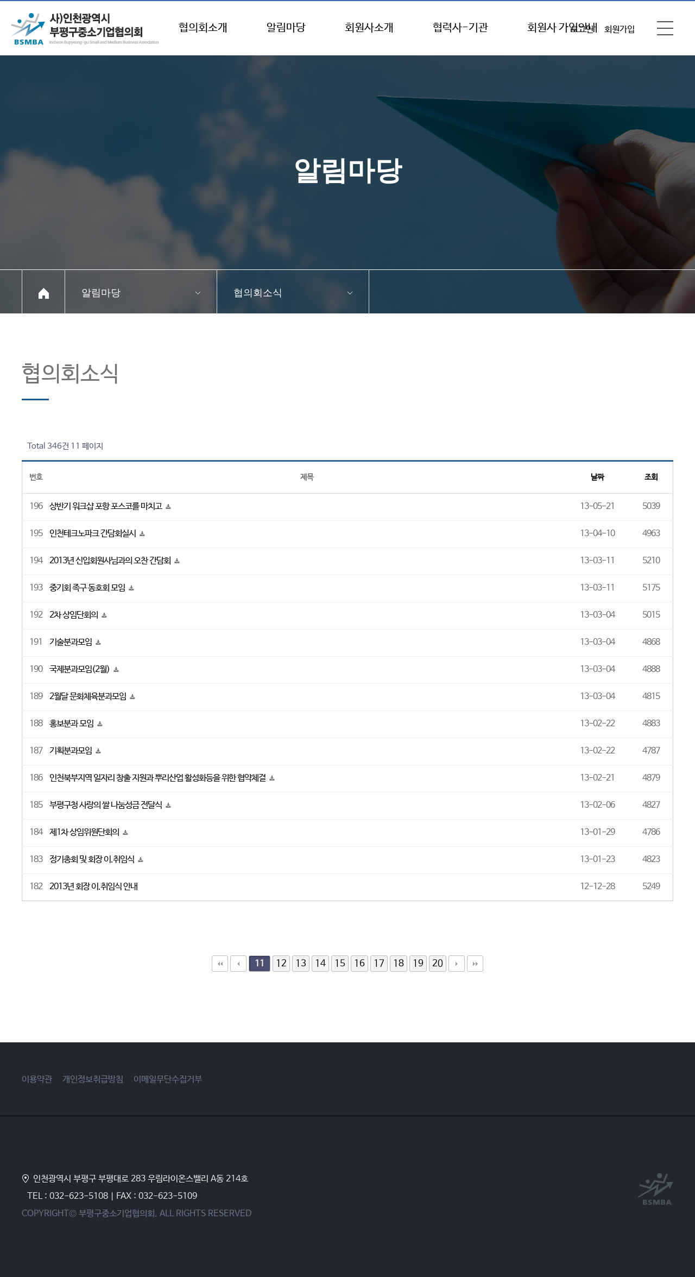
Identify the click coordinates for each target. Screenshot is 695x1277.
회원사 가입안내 (562, 28)
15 (339, 963)
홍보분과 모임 (72, 724)
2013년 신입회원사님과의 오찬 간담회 (110, 561)
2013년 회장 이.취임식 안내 (93, 887)
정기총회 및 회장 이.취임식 (92, 859)
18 (398, 963)
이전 (238, 963)
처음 (220, 963)
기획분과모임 (71, 751)
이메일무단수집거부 (168, 1079)
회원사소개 (369, 28)
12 (281, 963)
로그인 (582, 29)
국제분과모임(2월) (80, 669)
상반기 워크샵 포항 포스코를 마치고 (106, 506)
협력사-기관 (460, 28)
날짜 (597, 477)
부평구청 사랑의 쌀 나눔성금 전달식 (106, 805)
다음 (456, 963)
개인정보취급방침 (92, 1079)
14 (320, 963)
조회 (651, 477)
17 (379, 963)
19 (418, 963)
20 (437, 963)
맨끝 (475, 963)
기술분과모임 (71, 642)
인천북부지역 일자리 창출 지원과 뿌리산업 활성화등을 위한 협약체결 (158, 778)
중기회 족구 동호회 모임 (88, 588)
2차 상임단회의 (74, 615)
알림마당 (286, 28)
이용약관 (37, 1079)
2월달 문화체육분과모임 (88, 696)
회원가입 (619, 29)
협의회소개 (203, 28)
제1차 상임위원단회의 (85, 832)
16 (359, 963)
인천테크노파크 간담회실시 (93, 534)
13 (300, 963)
